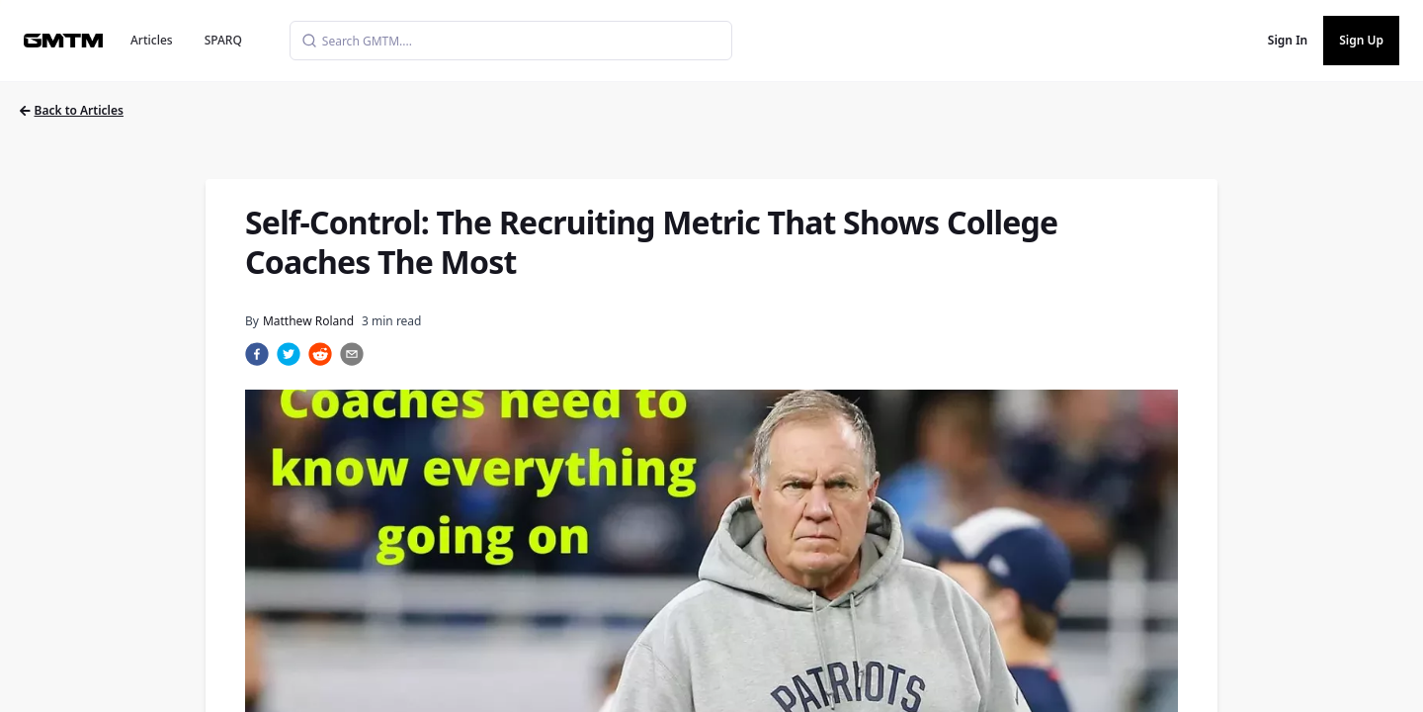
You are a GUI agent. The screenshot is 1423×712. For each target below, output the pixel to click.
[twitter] (288, 354)
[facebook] (257, 354)
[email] (352, 354)
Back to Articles (72, 110)
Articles (151, 40)
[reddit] (320, 354)
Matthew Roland (308, 320)
